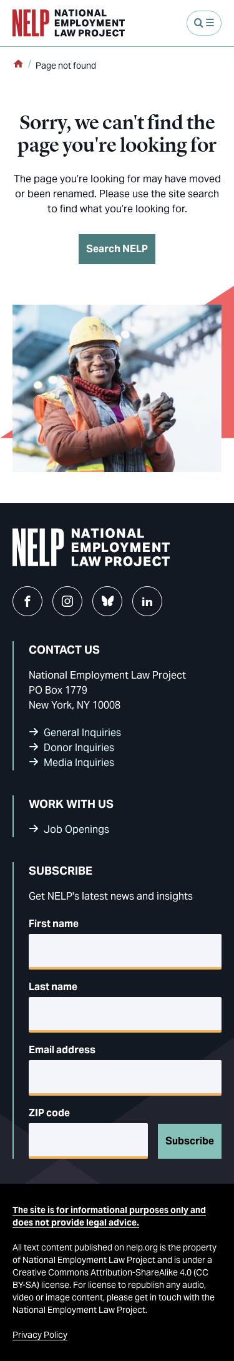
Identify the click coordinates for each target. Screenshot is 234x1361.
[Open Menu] (204, 23)
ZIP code (49, 1112)
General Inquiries (82, 732)
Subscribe (189, 1140)
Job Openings (76, 829)
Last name (53, 986)
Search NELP (117, 248)
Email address (62, 1049)
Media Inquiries (79, 762)
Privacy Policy (39, 1334)
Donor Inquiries (79, 747)
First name (54, 923)
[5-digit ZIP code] (88, 1141)
